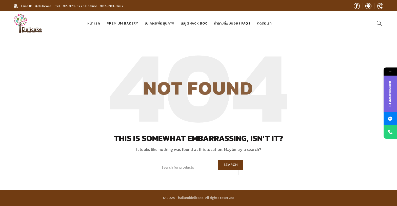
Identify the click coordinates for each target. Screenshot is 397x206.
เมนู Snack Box (194, 23)
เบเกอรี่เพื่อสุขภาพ (159, 23)
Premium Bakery (122, 23)
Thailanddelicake (189, 197)
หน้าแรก (93, 23)
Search (230, 164)
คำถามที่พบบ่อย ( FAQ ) (232, 23)
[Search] (379, 23)
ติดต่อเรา (264, 23)
